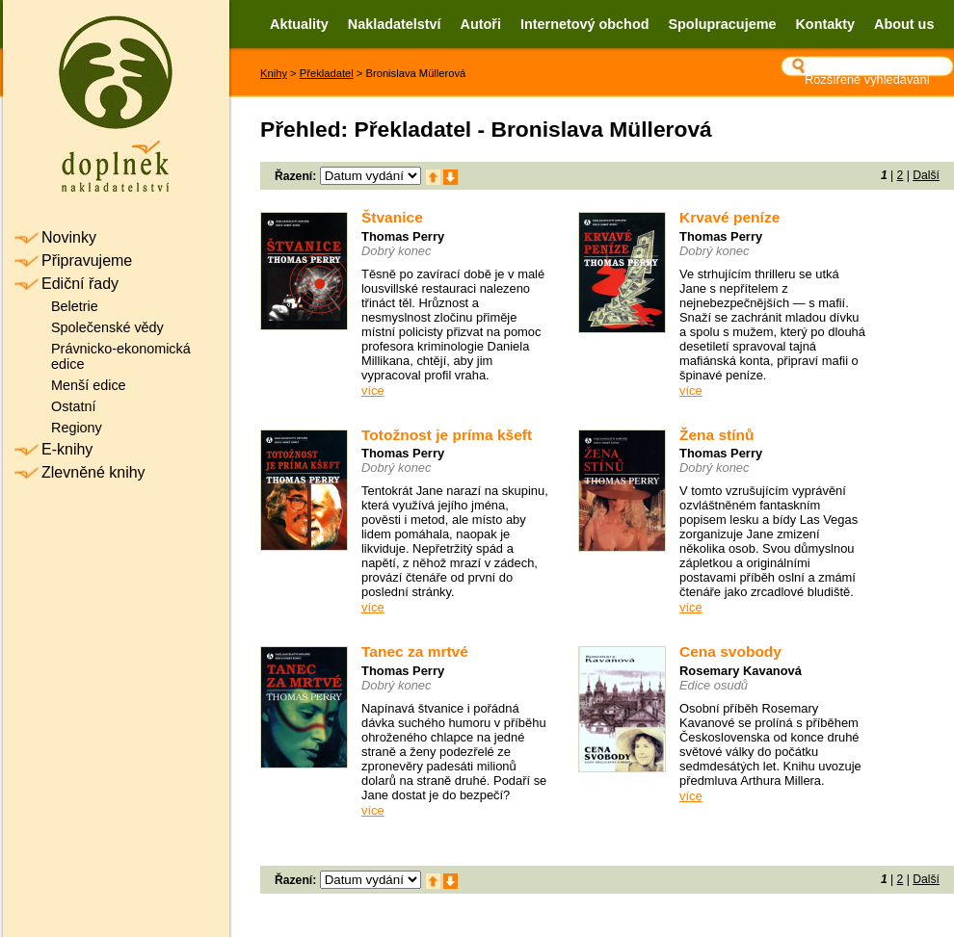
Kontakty (825, 24)
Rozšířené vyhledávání (867, 79)
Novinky (68, 237)
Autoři (481, 24)
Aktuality (299, 24)
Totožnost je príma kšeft (446, 435)
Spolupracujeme (722, 24)
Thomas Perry (402, 236)
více (372, 390)
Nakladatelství (394, 24)
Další (926, 175)
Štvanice (392, 217)
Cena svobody (730, 651)
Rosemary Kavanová (740, 671)
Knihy (273, 73)
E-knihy (67, 449)
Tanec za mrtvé (414, 651)
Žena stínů (717, 435)
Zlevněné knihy (93, 472)
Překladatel (327, 73)
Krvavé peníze (729, 217)
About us (904, 24)
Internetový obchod (584, 24)
